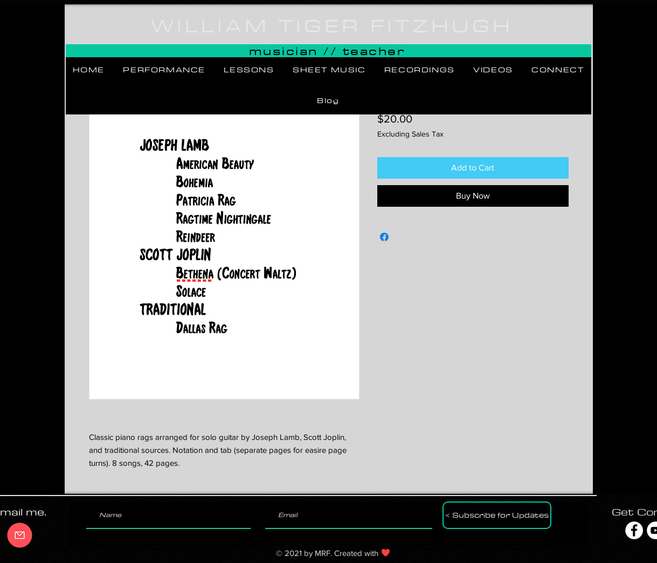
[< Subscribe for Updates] (496, 515)
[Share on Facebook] (384, 236)
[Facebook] (634, 530)
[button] (164, 70)
